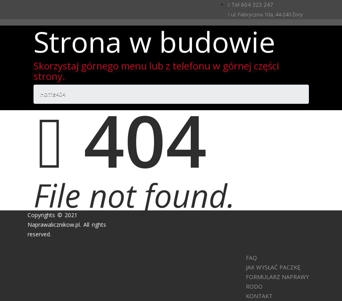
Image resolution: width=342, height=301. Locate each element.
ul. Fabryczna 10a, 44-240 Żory (265, 14)
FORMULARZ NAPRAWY (277, 277)
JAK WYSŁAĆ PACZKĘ (273, 267)
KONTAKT (259, 296)
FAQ (251, 257)
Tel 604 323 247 (250, 4)
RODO (254, 286)
